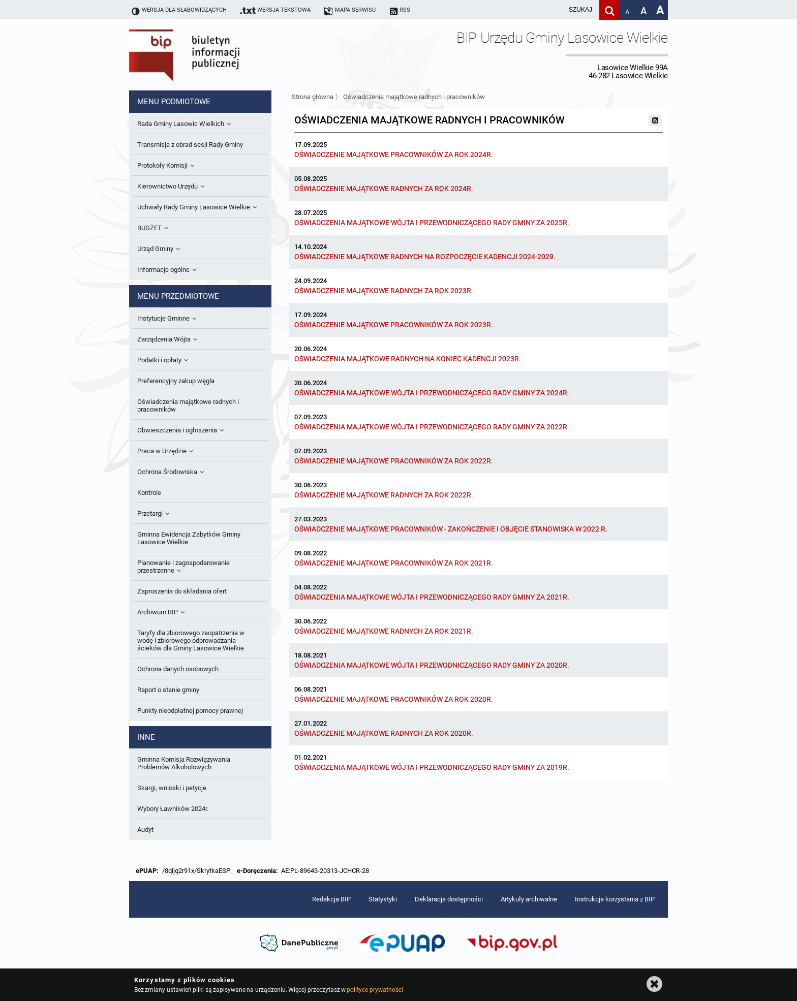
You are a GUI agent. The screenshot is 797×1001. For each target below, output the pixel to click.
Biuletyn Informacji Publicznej (213, 54)
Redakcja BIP (331, 899)
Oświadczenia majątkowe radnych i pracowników (414, 97)
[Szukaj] (609, 10)
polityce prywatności (375, 989)
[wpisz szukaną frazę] (555, 10)
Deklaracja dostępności (449, 899)
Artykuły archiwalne (529, 899)
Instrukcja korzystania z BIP (615, 899)
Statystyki (383, 899)
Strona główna (312, 97)
